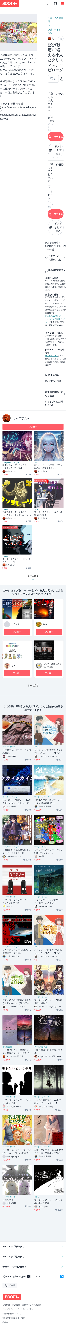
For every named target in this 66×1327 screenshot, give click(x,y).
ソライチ (15, 624)
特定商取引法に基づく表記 (54, 394)
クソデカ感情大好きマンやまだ (52, 665)
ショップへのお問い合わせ (54, 403)
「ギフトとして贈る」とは (54, 258)
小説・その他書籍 (55, 20)
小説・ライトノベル (55, 31)
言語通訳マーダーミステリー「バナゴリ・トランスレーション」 (16, 513)
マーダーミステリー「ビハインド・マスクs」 (16, 560)
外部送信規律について (11, 1314)
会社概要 (6, 1305)
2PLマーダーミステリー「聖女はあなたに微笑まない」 (48, 466)
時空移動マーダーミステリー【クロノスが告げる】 (15, 466)
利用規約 (16, 1305)
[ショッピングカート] (55, 3)
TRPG (36, 463)
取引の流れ (53, 375)
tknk (45, 624)
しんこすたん (21, 418)
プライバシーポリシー (25, 1309)
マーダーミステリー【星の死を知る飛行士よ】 (48, 513)
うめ (13, 665)
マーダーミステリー (10, 463)
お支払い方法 (54, 381)
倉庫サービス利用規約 (31, 1305)
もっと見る (33, 688)
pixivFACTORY (51, 355)
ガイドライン (8, 1309)
